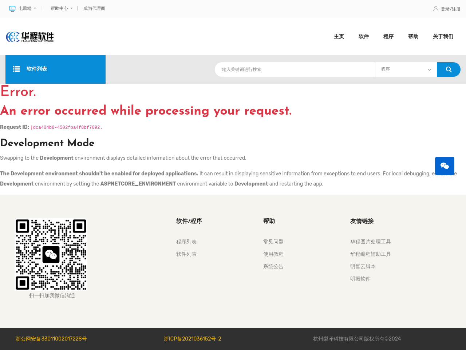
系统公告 (273, 266)
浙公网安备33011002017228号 (51, 339)
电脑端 (21, 8)
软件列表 (30, 69)
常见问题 (273, 242)
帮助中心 (60, 8)
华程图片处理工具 (370, 242)
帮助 (413, 36)
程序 (388, 36)
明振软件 (360, 279)
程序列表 (186, 242)
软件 (364, 36)
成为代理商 (94, 8)
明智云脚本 (363, 266)
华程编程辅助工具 (370, 254)
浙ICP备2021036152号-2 (192, 339)
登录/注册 (447, 9)
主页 (339, 36)
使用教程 (273, 254)
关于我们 (443, 36)
